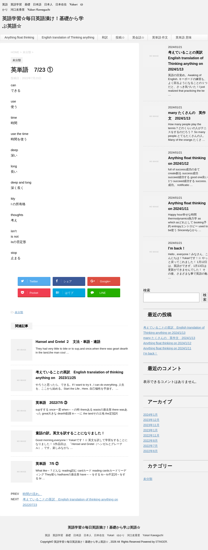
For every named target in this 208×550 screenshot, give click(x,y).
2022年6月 (150, 451)
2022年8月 (150, 440)
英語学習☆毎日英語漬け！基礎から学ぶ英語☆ (104, 527)
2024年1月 (150, 414)
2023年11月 (151, 425)
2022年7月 (150, 446)
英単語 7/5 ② (47, 463)
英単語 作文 (160, 37)
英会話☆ (138, 37)
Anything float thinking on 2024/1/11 (167, 348)
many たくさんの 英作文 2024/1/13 (169, 338)
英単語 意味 (184, 37)
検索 (146, 290)
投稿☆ (120, 37)
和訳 (105, 37)
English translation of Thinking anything (68, 37)
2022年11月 (151, 435)
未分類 (19, 312)
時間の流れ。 (32, 494)
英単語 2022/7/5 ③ (51, 403)
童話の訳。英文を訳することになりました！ (70, 433)
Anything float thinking (19, 37)
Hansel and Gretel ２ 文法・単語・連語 (68, 342)
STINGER (161, 541)
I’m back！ (176, 248)
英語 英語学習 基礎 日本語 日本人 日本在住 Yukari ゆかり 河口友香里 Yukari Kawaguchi (104, 535)
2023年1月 (150, 430)
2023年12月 (151, 420)
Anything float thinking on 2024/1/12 (167, 343)
